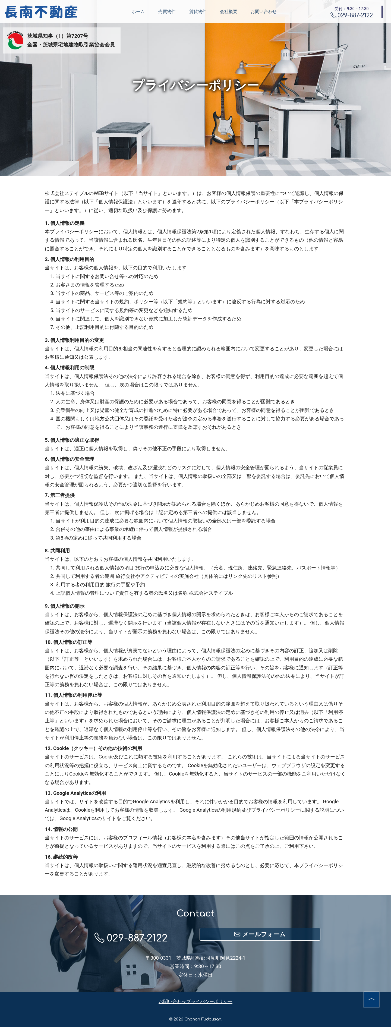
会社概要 (200, 11)
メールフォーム (260, 934)
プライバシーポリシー (209, 1001)
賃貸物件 (169, 11)
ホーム (109, 11)
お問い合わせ (235, 11)
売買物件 (138, 11)
